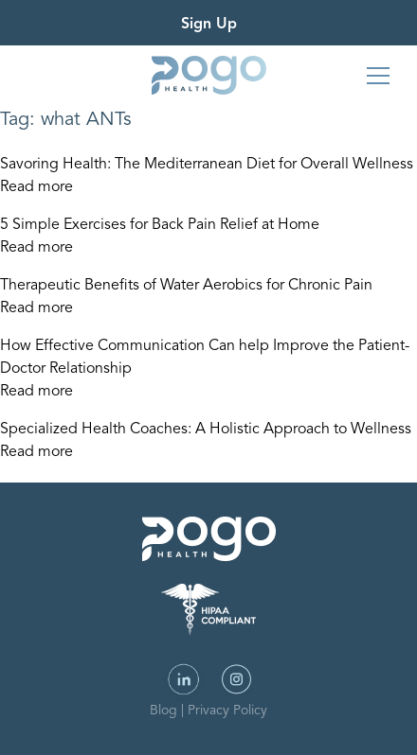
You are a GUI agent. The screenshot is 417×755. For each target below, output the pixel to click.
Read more (36, 187)
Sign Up (209, 24)
